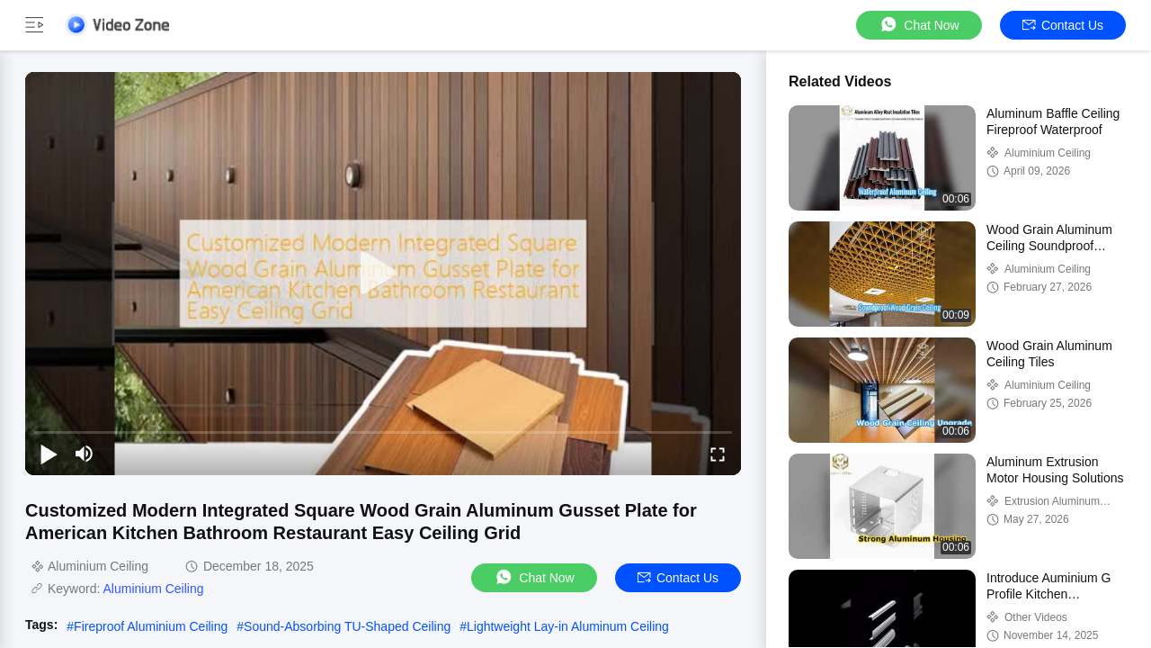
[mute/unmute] (85, 453)
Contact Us (1062, 25)
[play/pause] (49, 453)
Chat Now (919, 24)
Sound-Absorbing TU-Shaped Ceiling (347, 626)
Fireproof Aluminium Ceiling (151, 626)
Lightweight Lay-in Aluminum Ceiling (568, 626)
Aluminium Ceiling (153, 588)
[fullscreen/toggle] (718, 453)
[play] (383, 273)
